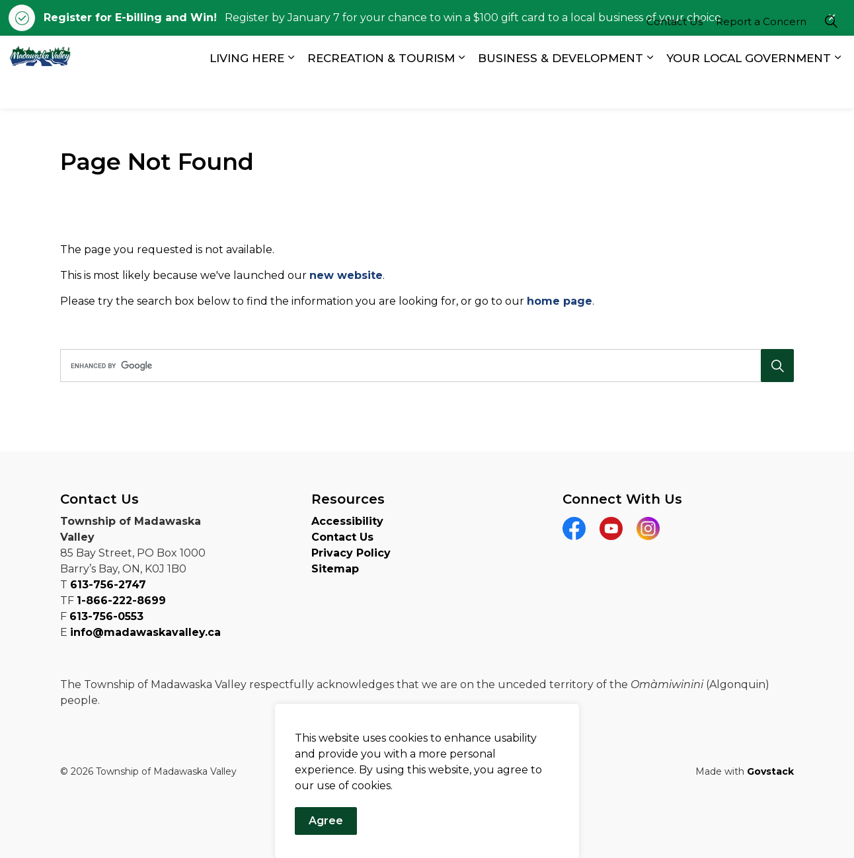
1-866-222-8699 (121, 600)
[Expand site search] (831, 54)
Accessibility (347, 521)
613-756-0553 (106, 616)
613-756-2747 (108, 584)
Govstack (770, 771)
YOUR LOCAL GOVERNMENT (748, 90)
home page (559, 301)
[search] (423, 365)
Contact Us (674, 54)
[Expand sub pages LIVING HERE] (290, 90)
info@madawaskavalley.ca (145, 632)
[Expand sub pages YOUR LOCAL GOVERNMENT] (837, 90)
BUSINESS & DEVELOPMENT (560, 90)
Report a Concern (761, 54)
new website (346, 275)
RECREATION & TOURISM (381, 90)
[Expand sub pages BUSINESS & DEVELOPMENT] (649, 90)
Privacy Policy (351, 553)
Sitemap (335, 569)
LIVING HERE (247, 90)
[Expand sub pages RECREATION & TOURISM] (461, 90)
